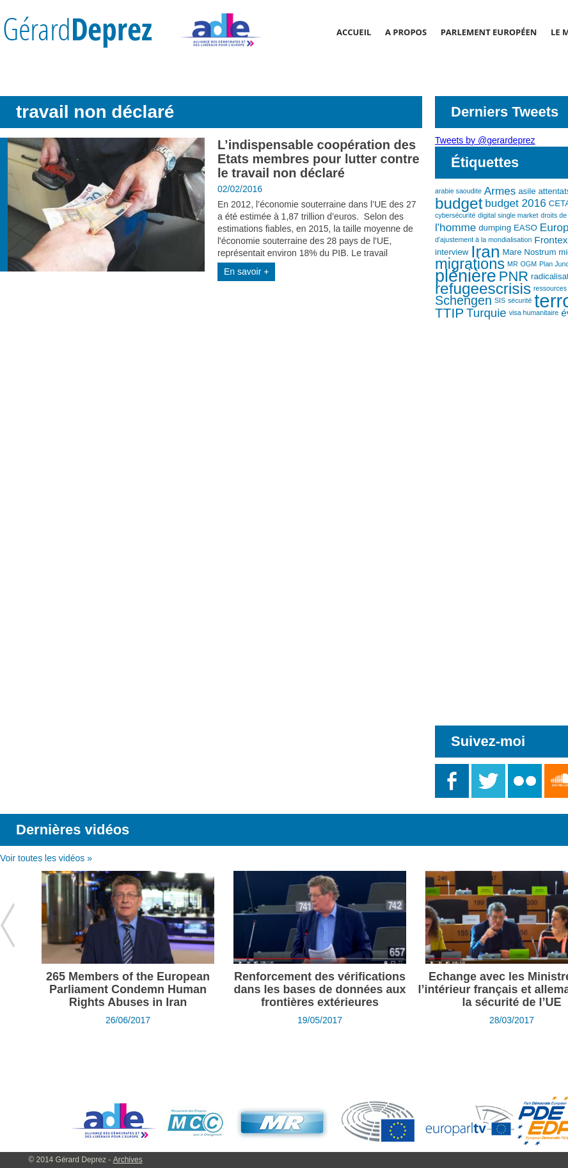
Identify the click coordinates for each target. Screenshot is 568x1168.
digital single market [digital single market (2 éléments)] (508, 215)
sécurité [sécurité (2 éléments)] (520, 300)
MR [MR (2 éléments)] (512, 264)
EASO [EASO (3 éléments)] (525, 227)
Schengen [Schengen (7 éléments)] (463, 300)
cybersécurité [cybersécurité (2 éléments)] (455, 215)
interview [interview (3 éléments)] (451, 252)
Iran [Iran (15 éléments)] (485, 251)
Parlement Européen (489, 32)
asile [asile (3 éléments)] (526, 191)
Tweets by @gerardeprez (485, 140)
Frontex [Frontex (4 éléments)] (550, 239)
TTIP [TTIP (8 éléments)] (449, 312)
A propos (406, 32)
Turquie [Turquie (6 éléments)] (486, 313)
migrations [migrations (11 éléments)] (470, 264)
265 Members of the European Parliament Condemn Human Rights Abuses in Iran (128, 989)
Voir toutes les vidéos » (46, 858)
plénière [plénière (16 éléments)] (465, 276)
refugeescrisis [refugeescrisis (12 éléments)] (483, 288)
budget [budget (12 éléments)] (458, 203)
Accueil (353, 32)
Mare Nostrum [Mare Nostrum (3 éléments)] (529, 252)
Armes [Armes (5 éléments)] (500, 190)
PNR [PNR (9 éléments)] (513, 276)
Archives (128, 1159)
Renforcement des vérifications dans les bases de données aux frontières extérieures (319, 989)
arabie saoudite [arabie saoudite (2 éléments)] (458, 191)
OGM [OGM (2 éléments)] (529, 264)
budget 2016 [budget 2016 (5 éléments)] (515, 203)
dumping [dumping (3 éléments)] (494, 227)
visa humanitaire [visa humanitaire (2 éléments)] (534, 312)
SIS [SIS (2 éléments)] (499, 300)
